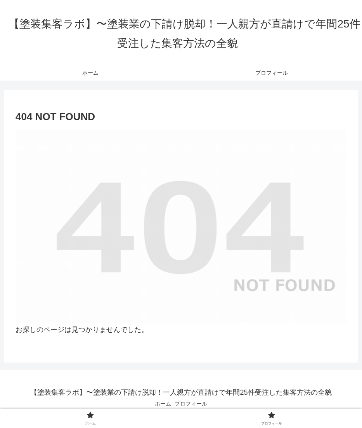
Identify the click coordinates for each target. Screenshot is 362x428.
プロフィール (193, 403)
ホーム (160, 403)
